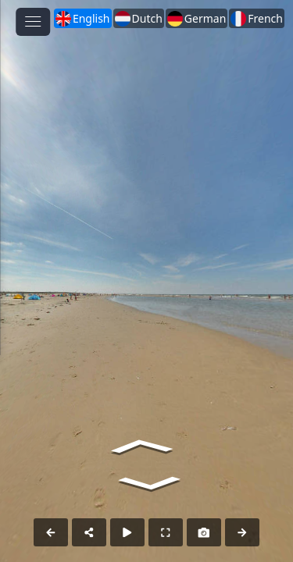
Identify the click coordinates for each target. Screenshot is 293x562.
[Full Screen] (165, 532)
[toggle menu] (33, 22)
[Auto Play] (127, 532)
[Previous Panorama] (51, 532)
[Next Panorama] (242, 532)
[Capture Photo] (204, 532)
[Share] (89, 532)
